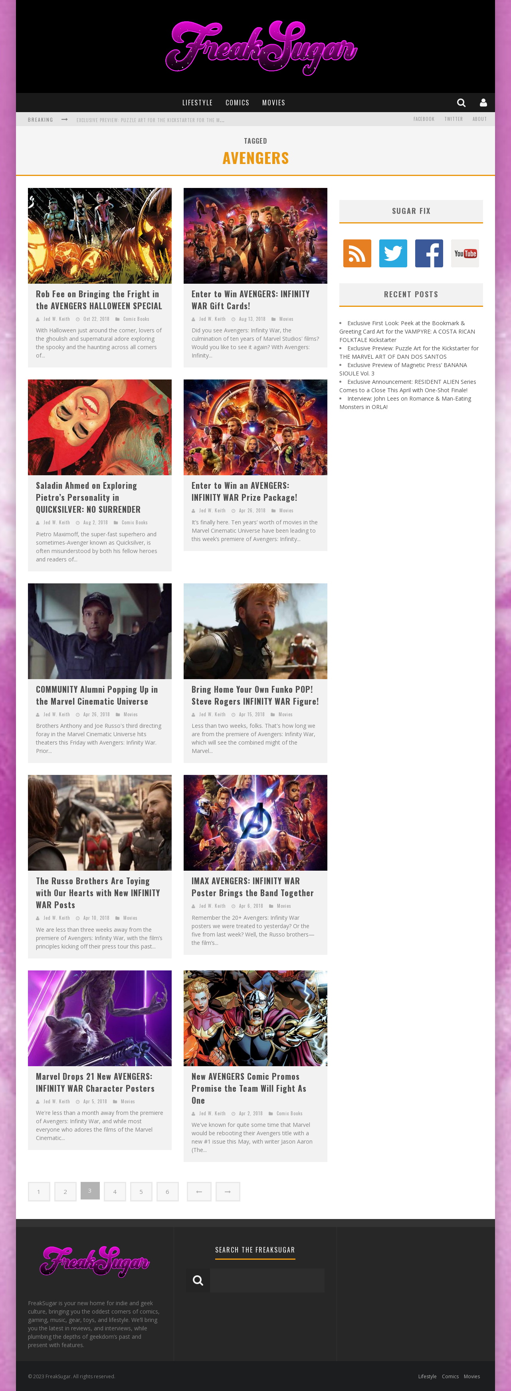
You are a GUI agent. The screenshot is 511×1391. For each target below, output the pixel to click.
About (480, 119)
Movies (273, 102)
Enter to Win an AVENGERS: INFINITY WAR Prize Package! (244, 491)
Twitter (453, 119)
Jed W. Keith (57, 319)
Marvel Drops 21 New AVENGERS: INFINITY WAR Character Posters (95, 1082)
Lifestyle (197, 102)
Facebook (424, 119)
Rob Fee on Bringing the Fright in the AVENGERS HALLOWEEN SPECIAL (99, 300)
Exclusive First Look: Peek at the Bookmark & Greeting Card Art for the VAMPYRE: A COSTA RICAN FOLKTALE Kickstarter (407, 331)
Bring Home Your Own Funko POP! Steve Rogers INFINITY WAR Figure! (255, 695)
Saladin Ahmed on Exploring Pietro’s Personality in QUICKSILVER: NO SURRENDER (88, 497)
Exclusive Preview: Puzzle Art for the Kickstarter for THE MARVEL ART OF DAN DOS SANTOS (181, 120)
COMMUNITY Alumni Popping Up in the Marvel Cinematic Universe (97, 695)
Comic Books (136, 319)
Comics (238, 102)
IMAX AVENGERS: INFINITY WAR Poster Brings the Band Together (253, 887)
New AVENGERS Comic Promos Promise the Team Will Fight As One (249, 1088)
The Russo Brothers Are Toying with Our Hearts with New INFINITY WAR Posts (98, 893)
